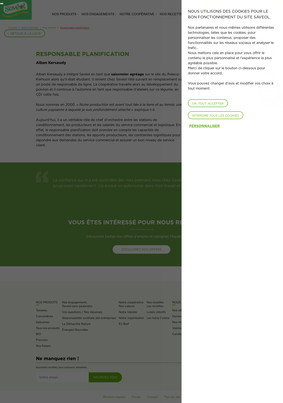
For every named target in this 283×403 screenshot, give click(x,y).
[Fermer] (1, 3)
